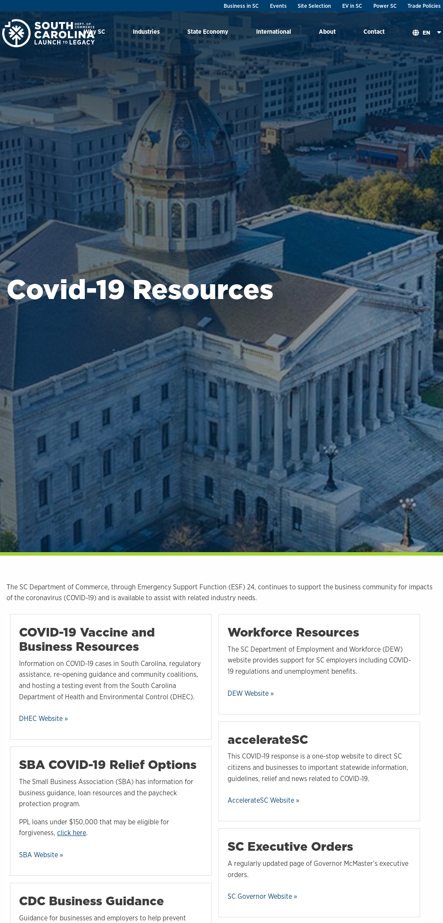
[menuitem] (146, 33)
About (327, 31)
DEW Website (248, 693)
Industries (146, 31)
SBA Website (38, 855)
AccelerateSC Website (261, 800)
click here (71, 833)
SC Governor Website (260, 896)
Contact (374, 31)
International (273, 31)
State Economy (207, 31)
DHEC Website (41, 718)
